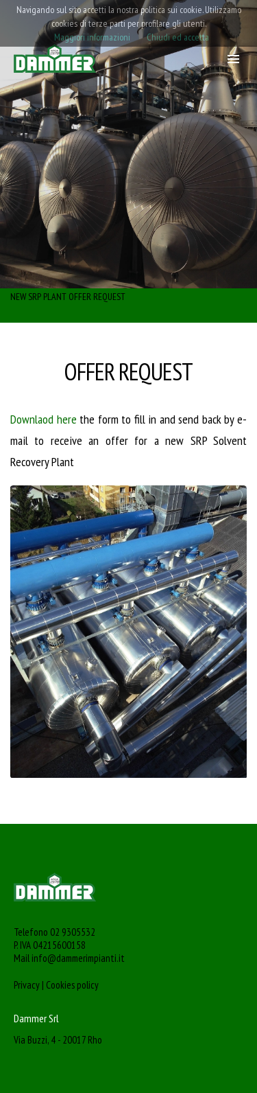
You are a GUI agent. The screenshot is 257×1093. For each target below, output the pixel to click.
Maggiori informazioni (92, 37)
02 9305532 (72, 932)
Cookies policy (72, 984)
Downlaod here (43, 419)
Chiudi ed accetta (178, 37)
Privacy (27, 984)
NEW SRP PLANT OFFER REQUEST (67, 296)
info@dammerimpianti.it (78, 958)
